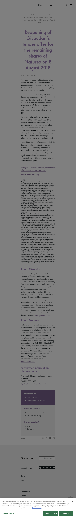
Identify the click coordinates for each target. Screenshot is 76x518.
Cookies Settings (8, 513)
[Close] (72, 501)
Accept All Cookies (51, 513)
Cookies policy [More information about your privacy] (36, 508)
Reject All (66, 513)
